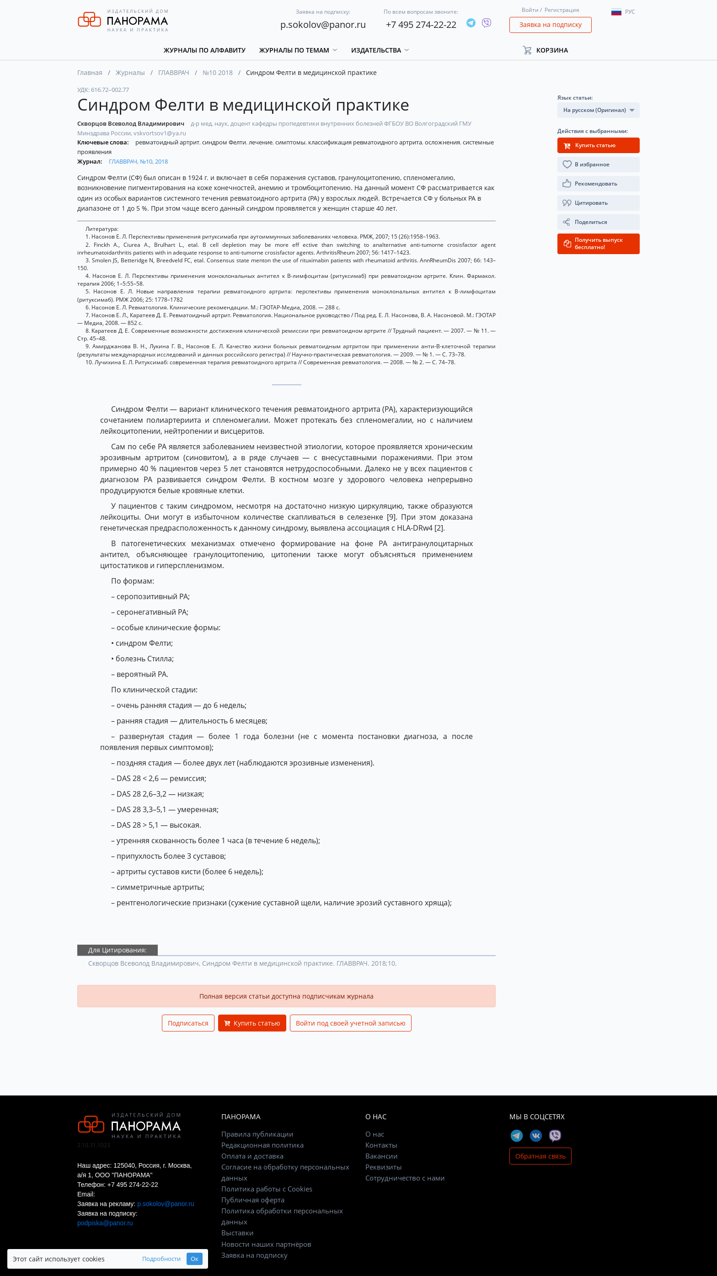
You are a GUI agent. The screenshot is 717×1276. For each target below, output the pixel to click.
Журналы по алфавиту (205, 50)
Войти (530, 10)
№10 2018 (218, 72)
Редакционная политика (262, 1144)
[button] (549, 50)
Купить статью (252, 1023)
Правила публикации (257, 1133)
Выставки (237, 1232)
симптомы (291, 142)
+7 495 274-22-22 (421, 24)
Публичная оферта (252, 1199)
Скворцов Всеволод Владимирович (131, 123)
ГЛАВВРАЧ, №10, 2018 (138, 161)
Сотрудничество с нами (405, 1177)
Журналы (130, 72)
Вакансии (381, 1155)
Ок (177, 1259)
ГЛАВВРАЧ (173, 72)
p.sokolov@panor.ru (323, 24)
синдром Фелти (224, 142)
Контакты (381, 1144)
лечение (261, 142)
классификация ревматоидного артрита (365, 142)
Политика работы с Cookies (266, 1188)
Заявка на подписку (550, 24)
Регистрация (562, 10)
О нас (374, 1133)
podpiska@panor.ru (105, 1223)
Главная (89, 72)
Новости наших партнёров (266, 1244)
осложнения (443, 142)
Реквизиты (383, 1166)
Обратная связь (540, 1156)
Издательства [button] (376, 50)
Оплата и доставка (252, 1155)
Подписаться (188, 1023)
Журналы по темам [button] (294, 50)
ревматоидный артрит (168, 142)
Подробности (143, 1259)
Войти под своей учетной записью (351, 1023)
